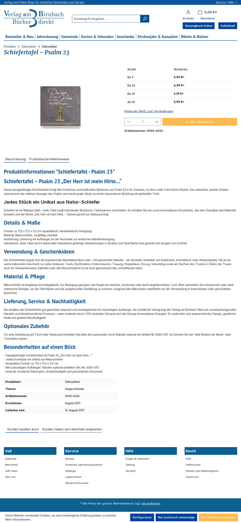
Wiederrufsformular (77, 483)
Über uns (10, 476)
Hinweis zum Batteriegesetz (202, 470)
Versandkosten (150, 503)
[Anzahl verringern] (128, 122)
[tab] (15, 159)
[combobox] (106, 18)
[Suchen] (144, 18)
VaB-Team (11, 470)
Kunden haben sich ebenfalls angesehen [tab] (72, 429)
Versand (130, 470)
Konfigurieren (142, 517)
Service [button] (72, 451)
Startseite (10, 458)
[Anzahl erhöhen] (157, 122)
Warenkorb (207, 18)
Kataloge (70, 470)
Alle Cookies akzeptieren (218, 517)
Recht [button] (191, 451)
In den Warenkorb (199, 122)
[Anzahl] (142, 122)
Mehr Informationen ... (19, 519)
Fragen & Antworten (137, 458)
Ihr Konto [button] (188, 18)
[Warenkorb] (207, 12)
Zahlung (130, 464)
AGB (188, 458)
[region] (60, 106)
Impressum (192, 476)
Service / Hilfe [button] (225, 2)
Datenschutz (193, 464)
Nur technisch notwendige (176, 517)
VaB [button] (8, 451)
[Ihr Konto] (188, 12)
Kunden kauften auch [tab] (23, 429)
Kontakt (69, 458)
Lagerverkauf (73, 476)
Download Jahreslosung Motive (83, 464)
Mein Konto (11, 464)
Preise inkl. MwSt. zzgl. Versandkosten (148, 111)
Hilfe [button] (129, 451)
